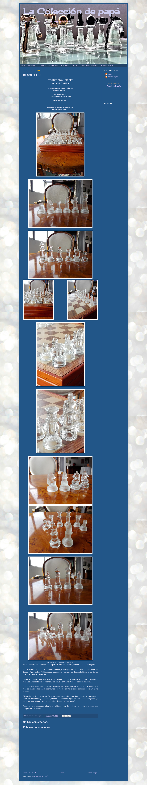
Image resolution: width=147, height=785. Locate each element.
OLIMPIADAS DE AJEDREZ (89, 65)
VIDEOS (75, 65)
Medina (109, 74)
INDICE (43, 65)
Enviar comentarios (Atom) (40, 776)
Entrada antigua (92, 773)
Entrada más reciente (30, 773)
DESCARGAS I (53, 65)
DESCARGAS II (65, 65)
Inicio (23, 65)
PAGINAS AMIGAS (107, 65)
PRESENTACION (32, 65)
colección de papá (112, 77)
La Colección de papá (71, 11)
